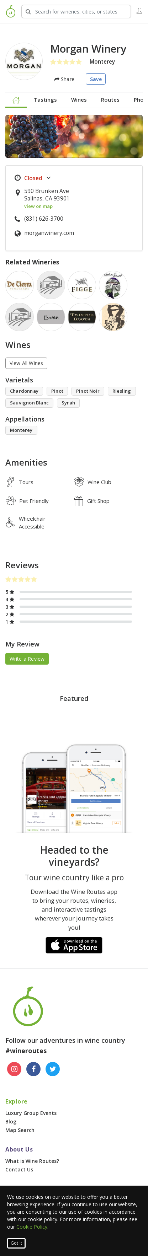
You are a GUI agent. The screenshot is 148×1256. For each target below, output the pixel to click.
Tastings (45, 99)
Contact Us (19, 1169)
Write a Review (27, 658)
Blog (10, 1121)
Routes (110, 99)
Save (96, 79)
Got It (16, 1243)
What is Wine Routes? (32, 1161)
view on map (38, 206)
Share (64, 79)
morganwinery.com (49, 233)
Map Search (20, 1130)
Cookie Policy (31, 1226)
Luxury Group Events (31, 1113)
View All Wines (26, 363)
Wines (79, 99)
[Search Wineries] (76, 11)
